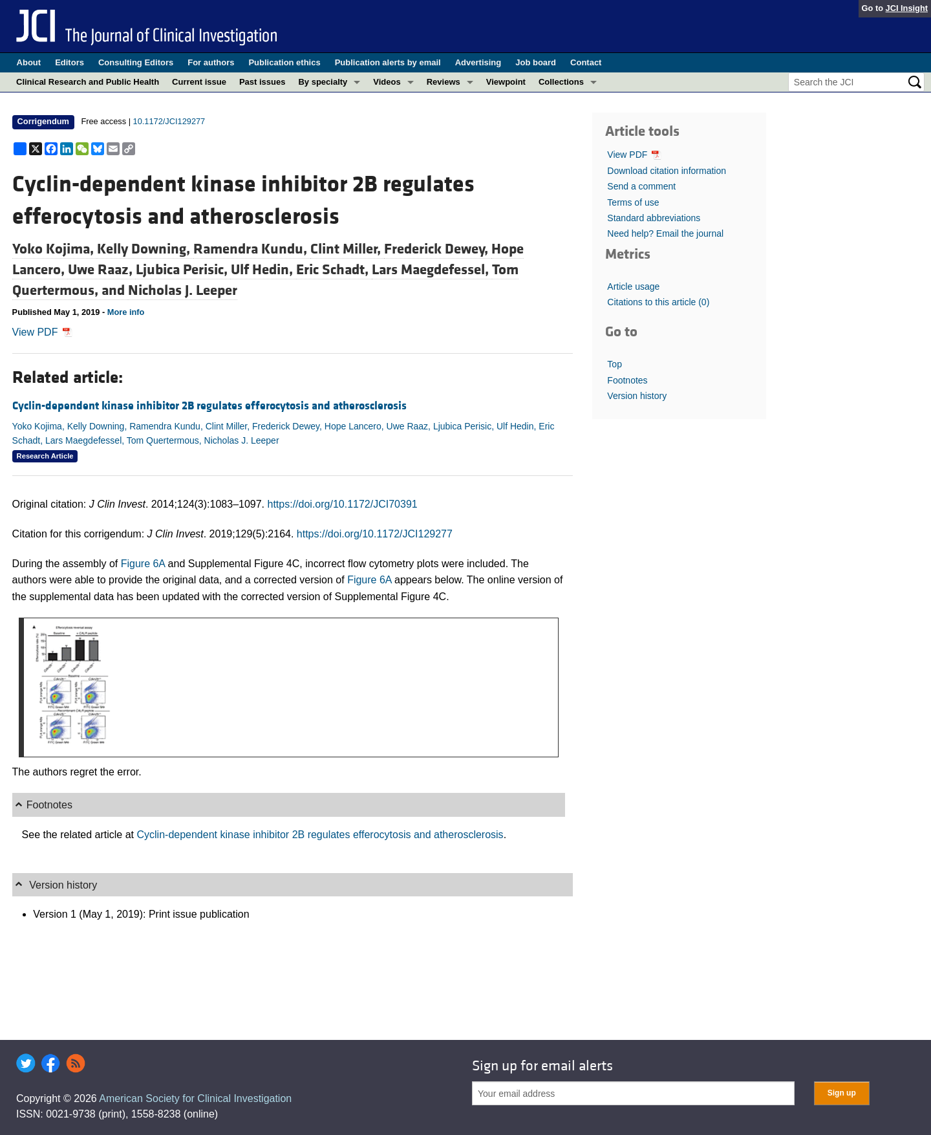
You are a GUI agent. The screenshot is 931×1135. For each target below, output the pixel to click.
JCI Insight (907, 8)
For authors (210, 62)
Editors (69, 62)
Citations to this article (658, 302)
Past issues (262, 82)
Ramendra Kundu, (251, 249)
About (29, 62)
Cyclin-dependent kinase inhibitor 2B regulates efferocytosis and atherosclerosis (209, 405)
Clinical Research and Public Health (87, 82)
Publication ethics (284, 62)
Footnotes (627, 380)
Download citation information (666, 171)
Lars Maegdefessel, (432, 270)
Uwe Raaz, (102, 270)
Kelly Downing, (145, 249)
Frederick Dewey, (437, 249)
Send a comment (641, 186)
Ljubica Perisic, (183, 270)
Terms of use (633, 202)
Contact (585, 62)
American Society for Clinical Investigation (195, 1098)
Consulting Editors (135, 62)
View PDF (42, 332)
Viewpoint (506, 82)
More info (126, 312)
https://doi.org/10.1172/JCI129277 (375, 533)
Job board (535, 62)
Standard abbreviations (653, 218)
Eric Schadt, (334, 270)
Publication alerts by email (388, 62)
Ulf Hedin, (263, 270)
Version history (637, 396)
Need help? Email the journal (665, 233)
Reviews (443, 82)
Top (614, 364)
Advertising (478, 62)
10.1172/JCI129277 (169, 121)
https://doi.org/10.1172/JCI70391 (343, 504)
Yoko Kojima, (54, 249)
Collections (561, 82)
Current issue (199, 82)
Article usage (633, 286)
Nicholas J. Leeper (182, 290)
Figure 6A (143, 563)
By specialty (322, 82)
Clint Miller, (347, 249)
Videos (386, 82)
